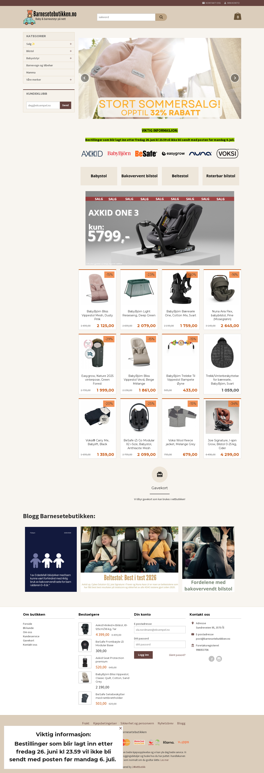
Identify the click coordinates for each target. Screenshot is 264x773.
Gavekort (28, 640)
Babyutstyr (32, 58)
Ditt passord (141, 638)
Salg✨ (30, 44)
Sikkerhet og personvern (137, 723)
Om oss (27, 632)
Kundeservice (31, 636)
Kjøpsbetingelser (105, 723)
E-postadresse (143, 624)
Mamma (31, 72)
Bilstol (30, 51)
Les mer (164, 760)
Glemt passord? (177, 655)
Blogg (181, 723)
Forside (27, 624)
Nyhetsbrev (165, 723)
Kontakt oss (30, 644)
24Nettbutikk (138, 767)
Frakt (85, 723)
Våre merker (33, 79)
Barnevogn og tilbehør (39, 65)
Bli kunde (28, 628)
